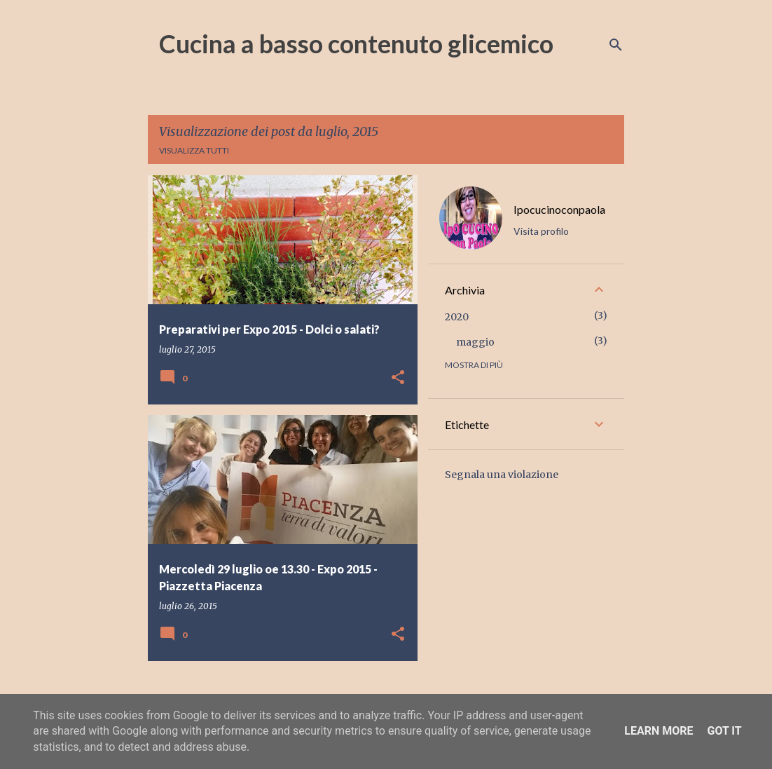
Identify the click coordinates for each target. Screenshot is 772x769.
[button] (398, 378)
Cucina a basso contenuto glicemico (356, 43)
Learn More (658, 730)
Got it (724, 730)
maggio (475, 342)
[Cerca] (615, 45)
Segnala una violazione (501, 474)
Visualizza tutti (194, 150)
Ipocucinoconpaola (559, 209)
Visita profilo (541, 231)
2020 (457, 317)
